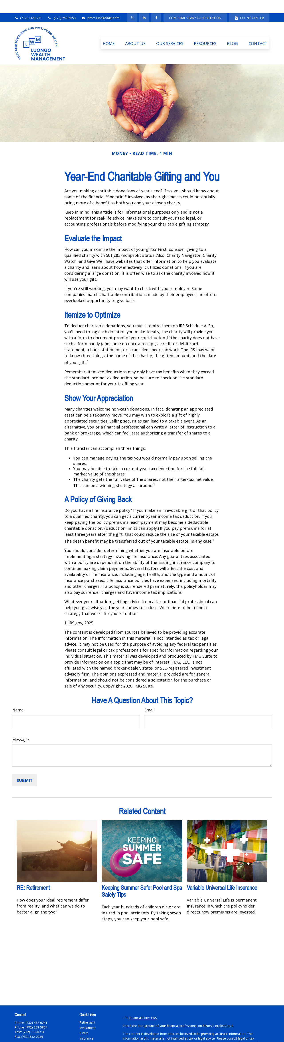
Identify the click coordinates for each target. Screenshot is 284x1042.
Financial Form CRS (143, 1004)
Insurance (86, 1025)
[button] (108, 30)
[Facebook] (156, 4)
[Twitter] (132, 4)
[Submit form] (24, 767)
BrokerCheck (224, 1012)
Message (20, 726)
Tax (82, 1030)
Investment (87, 1014)
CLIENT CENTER (249, 4)
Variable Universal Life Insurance (222, 874)
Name (18, 696)
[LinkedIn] (144, 4)
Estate (84, 1020)
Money (84, 1036)
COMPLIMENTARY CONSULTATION (195, 4)
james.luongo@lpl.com (100, 4)
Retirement (87, 1009)
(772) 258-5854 (61, 4)
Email (149, 696)
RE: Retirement (33, 874)
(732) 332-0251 (28, 4)
